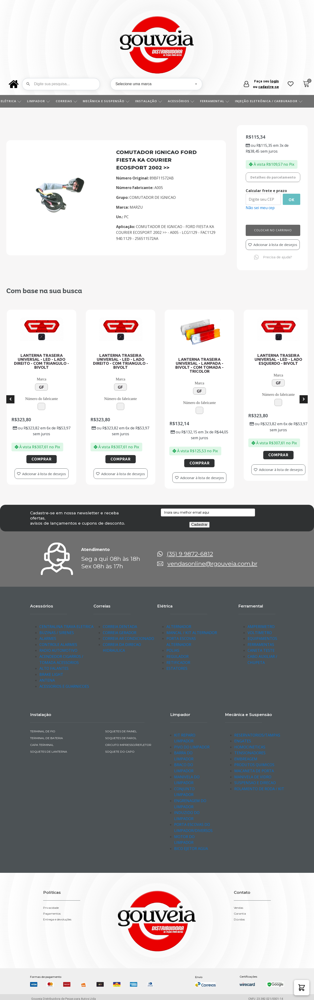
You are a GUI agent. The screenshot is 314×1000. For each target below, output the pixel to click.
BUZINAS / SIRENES (56, 632)
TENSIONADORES (250, 752)
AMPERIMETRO (261, 626)
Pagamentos (52, 913)
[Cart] (306, 84)
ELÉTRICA (16, 101)
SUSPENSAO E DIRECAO (255, 782)
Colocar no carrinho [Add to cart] (273, 230)
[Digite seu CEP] (263, 199)
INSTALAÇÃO (153, 101)
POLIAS (172, 650)
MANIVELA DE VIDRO (252, 776)
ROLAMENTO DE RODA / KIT (259, 788)
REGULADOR (177, 656)
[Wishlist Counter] (290, 84)
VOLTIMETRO (260, 632)
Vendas (238, 907)
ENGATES (242, 741)
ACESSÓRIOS (186, 101)
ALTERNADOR (178, 626)
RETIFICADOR (178, 662)
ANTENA (47, 680)
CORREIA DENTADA (120, 626)
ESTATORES (176, 668)
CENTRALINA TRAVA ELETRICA (66, 626)
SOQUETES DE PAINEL (121, 731)
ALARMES (47, 638)
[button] (301, 987)
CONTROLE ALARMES (58, 644)
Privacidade (51, 907)
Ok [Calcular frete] (291, 199)
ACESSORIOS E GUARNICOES (64, 686)
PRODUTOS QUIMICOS (254, 764)
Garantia (240, 913)
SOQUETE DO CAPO (120, 751)
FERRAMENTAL (220, 101)
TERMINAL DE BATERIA (46, 738)
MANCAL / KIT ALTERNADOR (191, 632)
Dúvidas (239, 919)
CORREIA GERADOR (119, 632)
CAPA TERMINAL (42, 745)
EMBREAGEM (245, 758)
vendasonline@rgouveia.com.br (212, 564)
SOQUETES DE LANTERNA (48, 751)
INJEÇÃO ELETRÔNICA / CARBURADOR (274, 101)
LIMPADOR (43, 101)
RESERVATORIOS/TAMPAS (257, 735)
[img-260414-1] (60, 212)
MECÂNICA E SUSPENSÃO (111, 101)
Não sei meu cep (260, 207)
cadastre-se (268, 87)
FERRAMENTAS (261, 644)
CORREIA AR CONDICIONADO (128, 638)
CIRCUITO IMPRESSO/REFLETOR (128, 745)
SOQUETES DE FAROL (121, 738)
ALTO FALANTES (54, 668)
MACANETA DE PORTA (254, 770)
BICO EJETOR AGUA (191, 848)
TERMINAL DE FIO (42, 731)
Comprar (73, 459)
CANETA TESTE (261, 650)
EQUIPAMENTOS (262, 638)
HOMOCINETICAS (249, 747)
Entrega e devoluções (57, 919)
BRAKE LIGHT (51, 674)
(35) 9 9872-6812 (190, 554)
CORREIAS (72, 101)
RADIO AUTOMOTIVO (58, 650)
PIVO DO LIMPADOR (192, 747)
